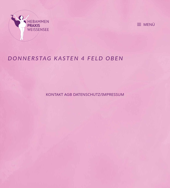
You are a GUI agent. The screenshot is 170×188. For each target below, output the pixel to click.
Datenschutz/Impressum (98, 94)
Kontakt (55, 94)
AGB (68, 94)
